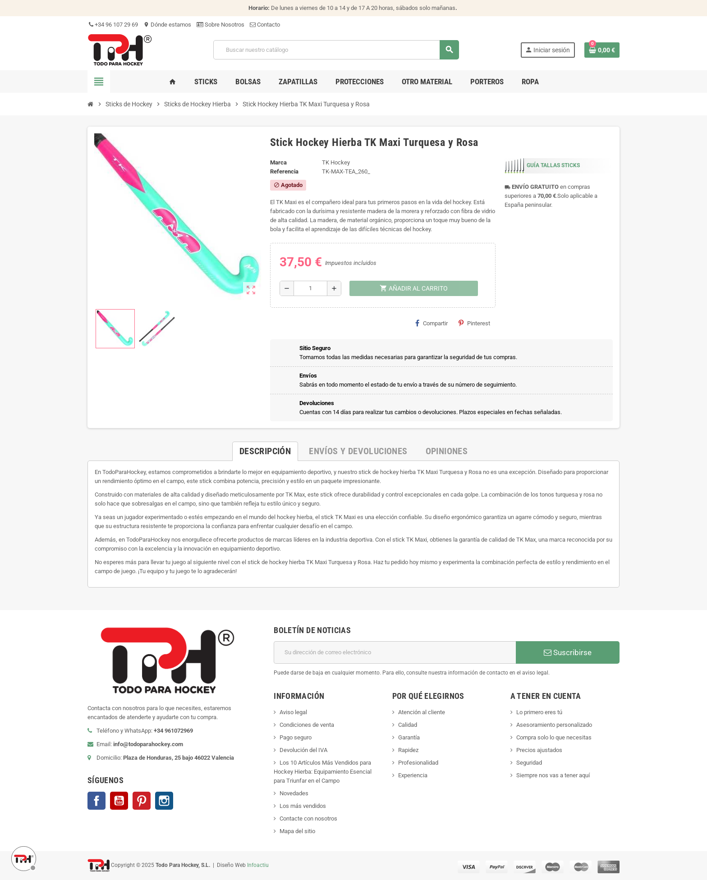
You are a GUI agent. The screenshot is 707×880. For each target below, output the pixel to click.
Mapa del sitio (297, 831)
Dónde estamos (167, 24)
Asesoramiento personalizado (554, 724)
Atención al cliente (421, 712)
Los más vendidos (303, 805)
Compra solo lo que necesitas (554, 737)
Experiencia (412, 775)
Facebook (96, 801)
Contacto (265, 24)
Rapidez (408, 750)
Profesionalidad (418, 762)
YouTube (119, 801)
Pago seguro (296, 737)
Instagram (164, 801)
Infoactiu (258, 865)
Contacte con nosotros (308, 818)
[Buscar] (336, 49)
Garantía (409, 737)
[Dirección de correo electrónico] (395, 652)
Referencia (284, 171)
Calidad (407, 724)
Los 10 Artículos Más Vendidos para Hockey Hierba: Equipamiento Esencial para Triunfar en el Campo (323, 771)
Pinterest (474, 323)
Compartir (431, 323)
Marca (278, 162)
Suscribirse (568, 652)
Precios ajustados (539, 750)
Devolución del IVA (303, 750)
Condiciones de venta (307, 724)
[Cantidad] (310, 288)
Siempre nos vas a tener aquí (553, 775)
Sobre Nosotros (220, 24)
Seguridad (529, 762)
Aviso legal (293, 712)
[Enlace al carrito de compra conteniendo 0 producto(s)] (602, 50)
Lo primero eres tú (539, 712)
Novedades (294, 793)
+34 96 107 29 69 (112, 24)
